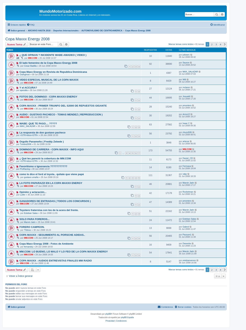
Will (184, 79)
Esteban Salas (31, 213)
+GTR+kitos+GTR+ (29, 135)
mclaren (186, 87)
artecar (186, 141)
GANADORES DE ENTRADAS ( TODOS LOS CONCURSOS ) (55, 201)
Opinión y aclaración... (33, 192)
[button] (225, 44)
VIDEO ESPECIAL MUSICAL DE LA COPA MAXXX (49, 79)
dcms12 (186, 114)
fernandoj (28, 247)
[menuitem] (30, 24)
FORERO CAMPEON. (32, 227)
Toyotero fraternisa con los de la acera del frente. (49, 210)
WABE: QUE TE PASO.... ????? (38, 123)
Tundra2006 (25, 144)
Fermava (187, 166)
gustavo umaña (31, 177)
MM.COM (32, 58)
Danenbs (187, 243)
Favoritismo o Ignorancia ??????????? (43, 166)
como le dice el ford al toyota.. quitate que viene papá (51, 174)
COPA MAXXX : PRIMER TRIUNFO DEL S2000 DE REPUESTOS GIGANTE (63, 105)
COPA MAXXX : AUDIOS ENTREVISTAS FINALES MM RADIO (55, 260)
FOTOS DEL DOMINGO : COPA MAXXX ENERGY (48, 96)
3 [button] (216, 44)
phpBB (108, 314)
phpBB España (127, 317)
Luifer (22, 195)
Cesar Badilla (30, 66)
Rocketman (188, 192)
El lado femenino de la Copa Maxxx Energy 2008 (48, 62)
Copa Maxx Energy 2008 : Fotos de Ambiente (46, 243)
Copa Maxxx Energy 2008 (27, 39)
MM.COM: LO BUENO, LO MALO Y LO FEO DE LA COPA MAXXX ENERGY (63, 251)
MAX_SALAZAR (190, 71)
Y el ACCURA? (28, 87)
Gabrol (186, 227)
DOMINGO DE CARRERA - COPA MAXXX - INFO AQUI (51, 149)
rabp (185, 174)
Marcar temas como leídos (181, 44)
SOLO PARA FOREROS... (34, 219)
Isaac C (186, 123)
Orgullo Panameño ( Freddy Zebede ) (41, 141)
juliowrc (186, 55)
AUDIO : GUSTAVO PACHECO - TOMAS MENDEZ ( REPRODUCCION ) (61, 114)
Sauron (186, 62)
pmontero (187, 105)
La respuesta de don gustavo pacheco (42, 132)
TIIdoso (27, 230)
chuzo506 (187, 132)
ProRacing (25, 169)
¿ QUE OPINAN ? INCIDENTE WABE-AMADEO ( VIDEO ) (52, 55)
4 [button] (220, 44)
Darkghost (25, 74)
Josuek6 (186, 96)
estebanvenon (189, 260)
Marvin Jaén (188, 183)
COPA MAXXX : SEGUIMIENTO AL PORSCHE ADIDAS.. (52, 234)
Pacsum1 (187, 234)
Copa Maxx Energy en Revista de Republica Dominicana (53, 71)
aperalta (24, 90)
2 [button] (212, 44)
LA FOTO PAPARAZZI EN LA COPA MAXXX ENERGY (50, 183)
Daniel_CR (188, 158)
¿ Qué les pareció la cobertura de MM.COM (45, 158)
